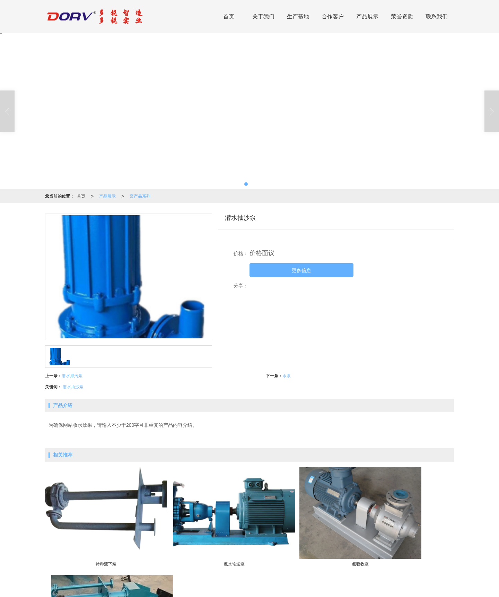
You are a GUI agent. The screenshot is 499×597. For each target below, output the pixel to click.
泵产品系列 (140, 196)
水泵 (286, 375)
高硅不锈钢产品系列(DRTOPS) (219, 581)
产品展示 (367, 16)
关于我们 (263, 16)
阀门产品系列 (264, 581)
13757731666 (404, 581)
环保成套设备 (143, 581)
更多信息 (301, 270)
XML (258, 588)
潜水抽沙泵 (73, 386)
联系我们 (437, 16)
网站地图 (241, 588)
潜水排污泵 (72, 375)
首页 (228, 16)
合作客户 (333, 16)
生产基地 (298, 16)
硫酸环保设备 (172, 581)
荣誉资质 (402, 16)
